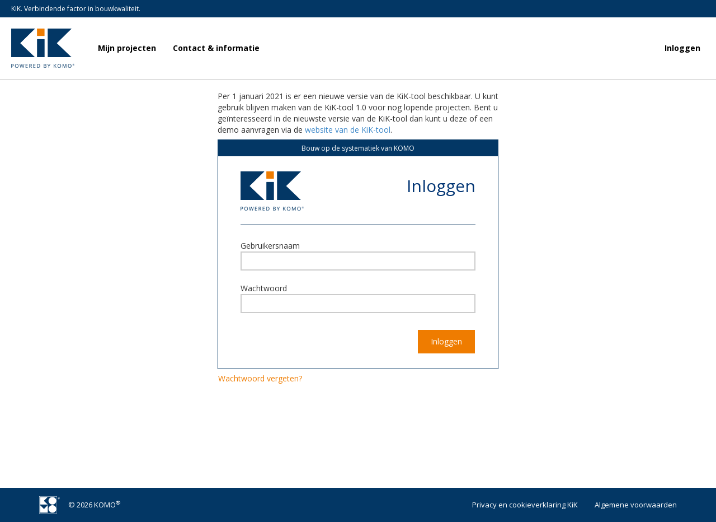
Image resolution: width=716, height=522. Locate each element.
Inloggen (682, 48)
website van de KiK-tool (347, 129)
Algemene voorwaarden (636, 505)
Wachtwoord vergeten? (260, 378)
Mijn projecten (127, 48)
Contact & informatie (216, 48)
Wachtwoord (264, 288)
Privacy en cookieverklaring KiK (525, 505)
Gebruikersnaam (270, 245)
